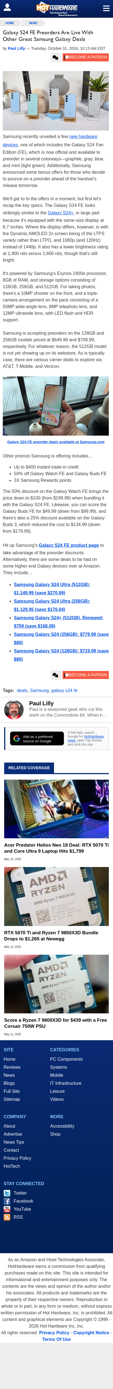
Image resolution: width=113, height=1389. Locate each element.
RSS (18, 1217)
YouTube (22, 1209)
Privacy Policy (17, 1158)
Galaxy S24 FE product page (69, 545)
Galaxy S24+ (60, 212)
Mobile (56, 1075)
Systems (58, 1067)
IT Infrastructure (66, 1083)
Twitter (20, 1193)
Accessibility (62, 1126)
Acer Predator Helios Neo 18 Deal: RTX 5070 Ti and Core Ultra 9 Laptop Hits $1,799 (56, 848)
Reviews (12, 1067)
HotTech (12, 1166)
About (9, 1126)
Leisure (57, 1091)
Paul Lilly (41, 703)
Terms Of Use (56, 1339)
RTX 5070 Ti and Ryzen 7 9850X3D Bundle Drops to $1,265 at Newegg (51, 935)
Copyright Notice (91, 1332)
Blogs (9, 1083)
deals (22, 690)
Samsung (39, 690)
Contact (11, 1150)
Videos (57, 1099)
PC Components (66, 1059)
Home (10, 1059)
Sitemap (12, 1099)
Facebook (23, 1201)
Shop (55, 1134)
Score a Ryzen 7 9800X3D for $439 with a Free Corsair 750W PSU (55, 1023)
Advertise (13, 1134)
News (33, 23)
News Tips (14, 1142)
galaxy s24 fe (64, 690)
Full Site (12, 1091)
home (10, 23)
